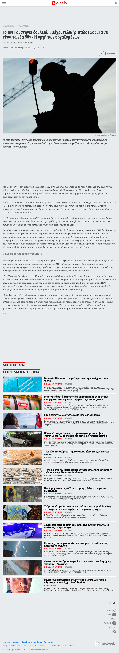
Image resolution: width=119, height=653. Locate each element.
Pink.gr (5, 646)
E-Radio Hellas (14, 646)
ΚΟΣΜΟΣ (23, 25)
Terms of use (48, 642)
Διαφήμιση (16, 642)
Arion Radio (51, 646)
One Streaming (40, 646)
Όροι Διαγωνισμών (29, 642)
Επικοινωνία (7, 642)
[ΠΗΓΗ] (5, 314)
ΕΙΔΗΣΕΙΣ (8, 25)
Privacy (40, 642)
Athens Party (63, 646)
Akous (71, 646)
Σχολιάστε (111, 54)
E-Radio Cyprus (27, 646)
